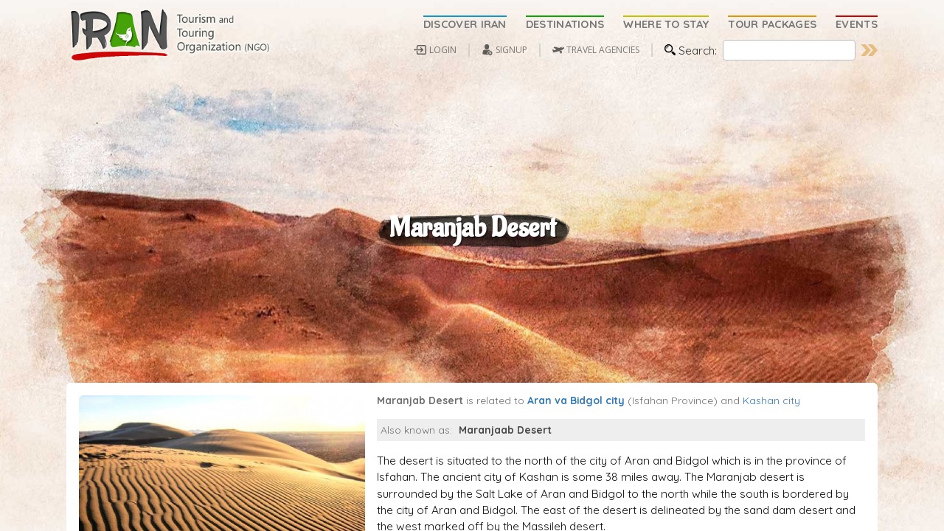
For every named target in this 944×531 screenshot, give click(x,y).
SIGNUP (511, 50)
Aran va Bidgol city (576, 438)
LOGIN (443, 50)
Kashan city (771, 438)
